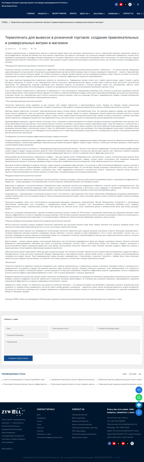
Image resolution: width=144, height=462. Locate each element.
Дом (38, 415)
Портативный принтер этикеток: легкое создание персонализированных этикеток (73, 384)
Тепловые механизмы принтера (85, 428)
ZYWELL (5, 22)
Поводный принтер (79, 415)
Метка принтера (78, 418)
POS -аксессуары (79, 431)
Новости (40, 428)
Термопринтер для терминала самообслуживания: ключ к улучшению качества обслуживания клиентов (120, 384)
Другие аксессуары (80, 437)
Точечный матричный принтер (84, 434)
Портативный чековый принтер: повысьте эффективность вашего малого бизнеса (25, 384)
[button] (143, 14)
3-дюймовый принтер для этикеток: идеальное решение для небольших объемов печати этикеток (73, 379)
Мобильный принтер (80, 421)
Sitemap (117, 457)
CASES (125, 374)
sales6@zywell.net (130, 424)
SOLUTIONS (132, 374)
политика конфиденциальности (49, 437)
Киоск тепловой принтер (82, 424)
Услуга (39, 421)
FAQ (140, 374)
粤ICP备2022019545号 (104, 457)
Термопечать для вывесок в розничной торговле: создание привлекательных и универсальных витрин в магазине (57, 22)
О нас (39, 424)
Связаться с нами (44, 434)
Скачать (40, 431)
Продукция (41, 418)
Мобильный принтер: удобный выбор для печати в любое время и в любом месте (120, 379)
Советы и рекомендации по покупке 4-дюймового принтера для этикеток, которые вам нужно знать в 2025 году (24, 379)
